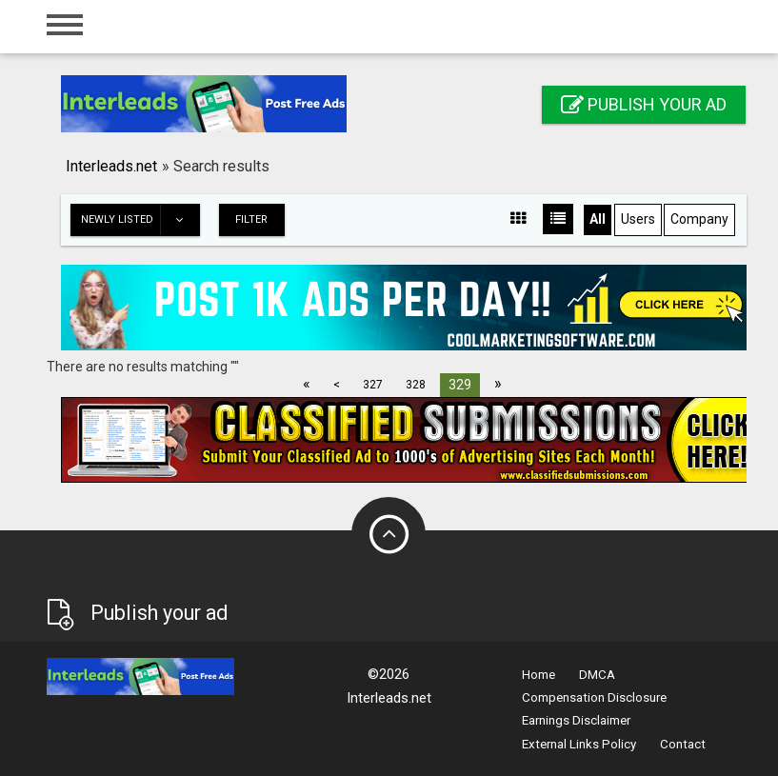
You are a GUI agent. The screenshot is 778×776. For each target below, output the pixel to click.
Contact (683, 744)
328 (416, 384)
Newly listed (140, 220)
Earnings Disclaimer (576, 720)
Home (538, 674)
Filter (251, 219)
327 (373, 384)
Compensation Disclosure (594, 697)
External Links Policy (579, 744)
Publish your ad (644, 104)
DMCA (597, 674)
